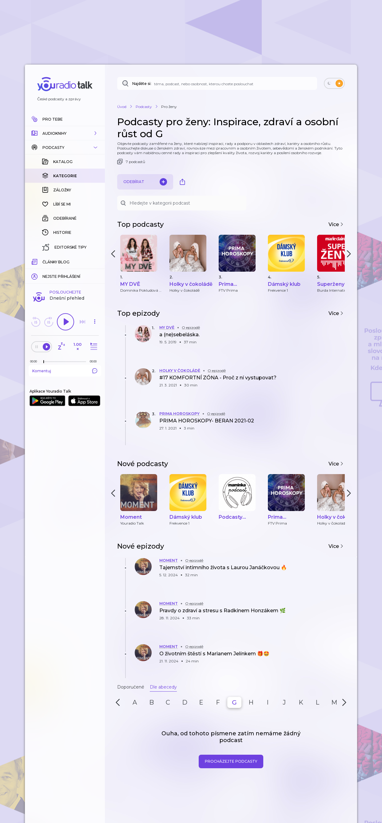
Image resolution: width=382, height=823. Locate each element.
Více (336, 224)
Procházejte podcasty (231, 761)
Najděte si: (141, 83)
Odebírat (145, 182)
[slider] (43, 362)
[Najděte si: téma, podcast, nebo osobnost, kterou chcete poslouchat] (217, 83)
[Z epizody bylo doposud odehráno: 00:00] (35, 361)
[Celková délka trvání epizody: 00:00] (95, 361)
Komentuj (64, 371)
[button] (65, 133)
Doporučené (130, 687)
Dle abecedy (163, 687)
